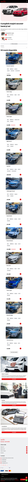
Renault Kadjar (10, 315)
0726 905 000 (4, 459)
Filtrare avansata (14, 43)
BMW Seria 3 (9, 141)
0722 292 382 (4, 461)
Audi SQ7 (8, 166)
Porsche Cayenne (10, 65)
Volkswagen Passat (11, 191)
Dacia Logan (9, 116)
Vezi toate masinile (14, 352)
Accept (24, 479)
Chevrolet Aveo (10, 340)
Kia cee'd (9, 265)
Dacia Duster (9, 215)
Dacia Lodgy (9, 91)
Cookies (2, 476)
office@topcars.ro (5, 462)
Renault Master (10, 240)
